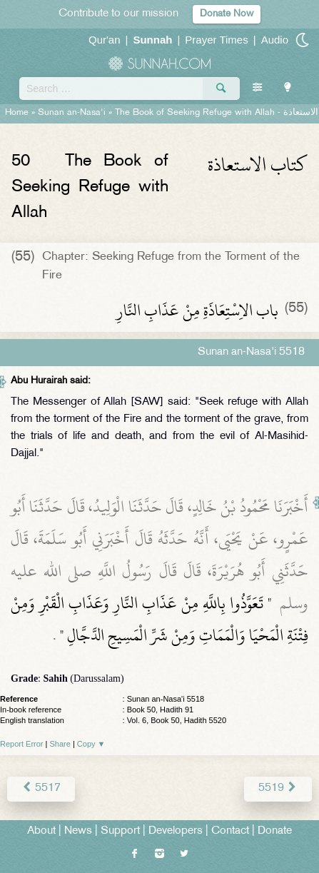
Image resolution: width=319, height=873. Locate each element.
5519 (278, 788)
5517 (41, 788)
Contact (230, 831)
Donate (275, 831)
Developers (175, 831)
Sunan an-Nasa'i (72, 113)
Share (60, 744)
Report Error (22, 744)
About (41, 831)
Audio (274, 40)
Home (17, 113)
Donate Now (226, 14)
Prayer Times (216, 40)
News (78, 831)
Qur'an (104, 40)
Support (120, 831)
